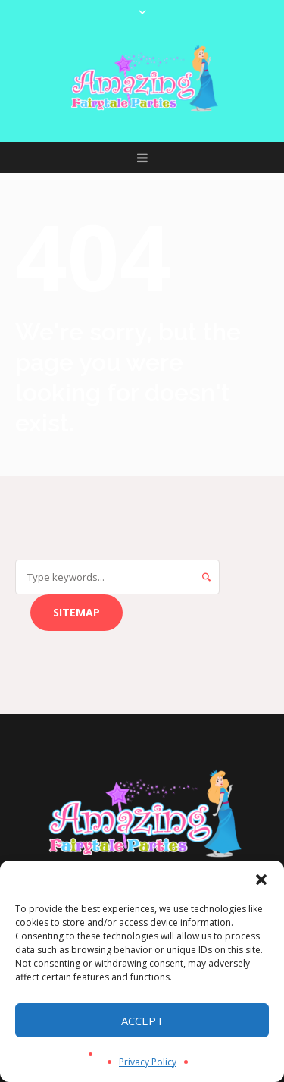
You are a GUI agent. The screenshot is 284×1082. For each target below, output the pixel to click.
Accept (142, 1020)
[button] (261, 879)
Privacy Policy (147, 1061)
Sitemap (76, 612)
